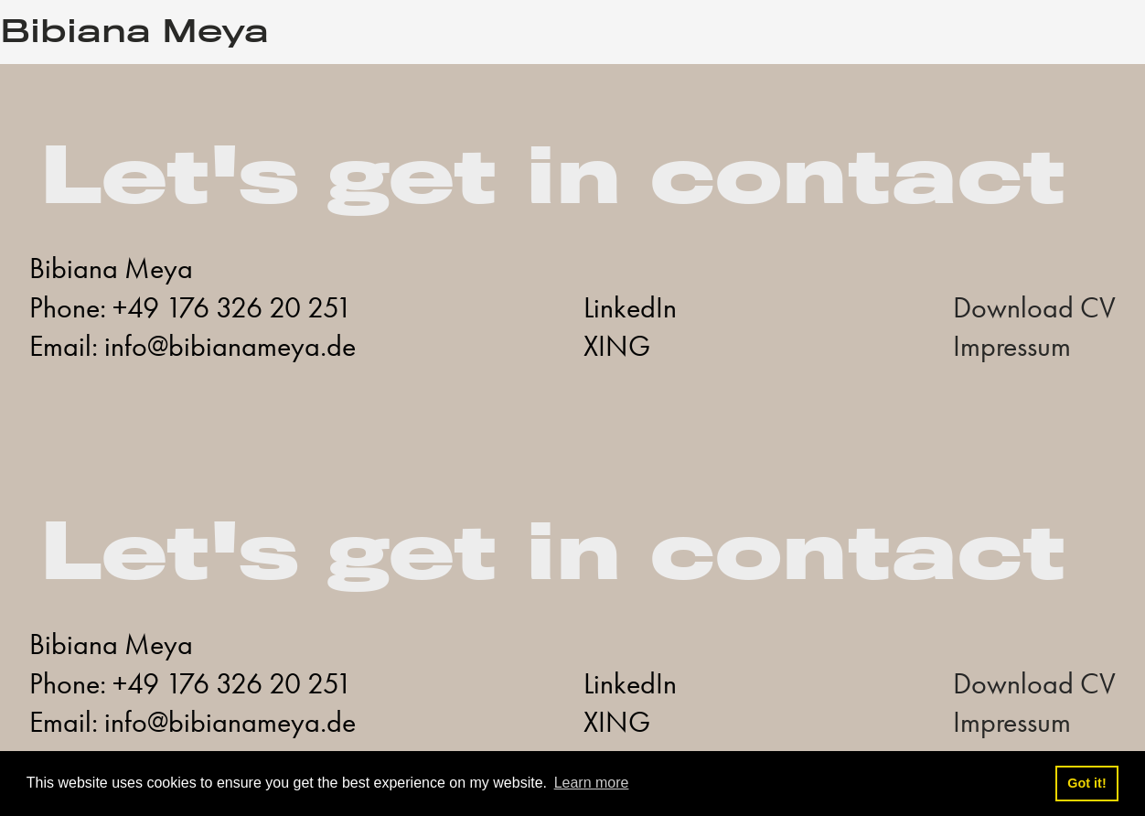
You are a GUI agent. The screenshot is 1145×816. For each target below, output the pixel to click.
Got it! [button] (1086, 783)
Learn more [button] (591, 782)
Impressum (1012, 346)
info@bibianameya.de (230, 346)
